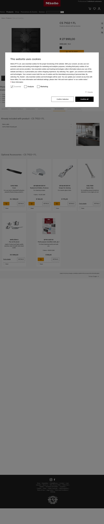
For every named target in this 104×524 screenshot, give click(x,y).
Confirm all (84, 99)
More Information (17, 82)
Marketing (44, 86)
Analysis (30, 86)
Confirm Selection (63, 99)
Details (90, 92)
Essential (17, 86)
